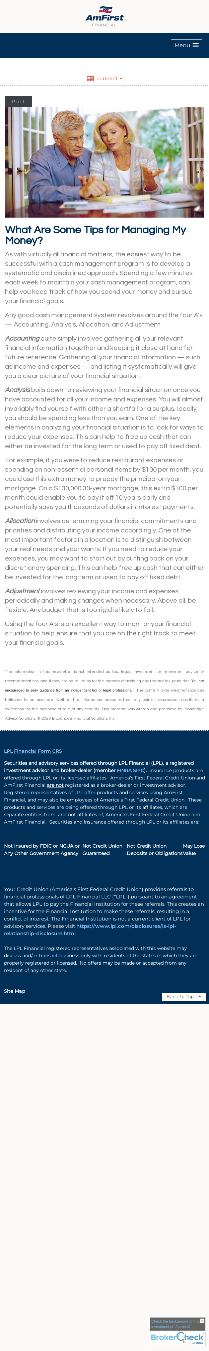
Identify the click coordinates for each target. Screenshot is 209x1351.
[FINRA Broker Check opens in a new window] (178, 1331)
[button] (186, 45)
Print (18, 102)
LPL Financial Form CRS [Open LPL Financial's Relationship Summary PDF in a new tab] (33, 751)
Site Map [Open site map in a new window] (14, 991)
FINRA (125, 770)
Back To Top (184, 996)
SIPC (138, 770)
